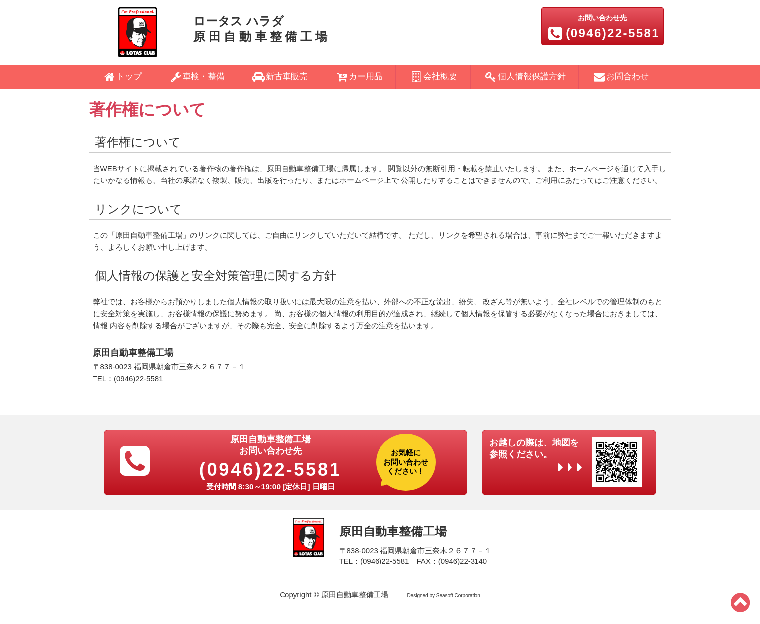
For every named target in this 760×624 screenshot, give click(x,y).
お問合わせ (620, 76)
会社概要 (433, 76)
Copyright (295, 594)
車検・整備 (196, 76)
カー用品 (358, 76)
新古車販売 (280, 76)
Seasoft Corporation (458, 595)
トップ (121, 76)
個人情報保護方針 (525, 76)
